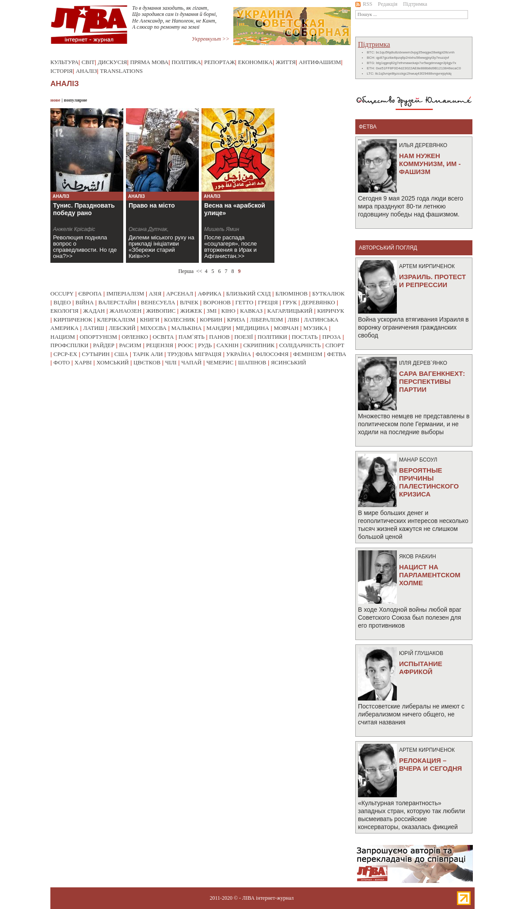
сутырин (96, 354)
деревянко (318, 302)
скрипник (258, 345)
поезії (243, 336)
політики (272, 336)
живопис (161, 310)
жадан (94, 310)
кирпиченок (72, 319)
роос (186, 345)
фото (61, 362)
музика (315, 328)
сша (121, 354)
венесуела (158, 302)
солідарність (300, 345)
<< (199, 271)
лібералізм (266, 319)
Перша (186, 271)
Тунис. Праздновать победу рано (84, 209)
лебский (122, 328)
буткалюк (328, 293)
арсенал (179, 293)
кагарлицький (289, 310)
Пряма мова (149, 62)
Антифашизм (320, 62)
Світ (88, 62)
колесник (179, 319)
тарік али (148, 354)
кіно (228, 310)
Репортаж (219, 62)
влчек (189, 302)
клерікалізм (116, 319)
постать (305, 336)
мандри (218, 328)
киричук (330, 310)
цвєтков (146, 362)
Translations (121, 71)
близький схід (248, 293)
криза (236, 319)
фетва (336, 354)
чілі (171, 362)
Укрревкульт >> (210, 39)
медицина (252, 328)
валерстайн (118, 302)
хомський (112, 362)
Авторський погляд (388, 248)
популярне (75, 99)
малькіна (186, 328)
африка (210, 293)
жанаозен (125, 310)
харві (83, 362)
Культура (64, 62)
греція (268, 302)
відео (62, 302)
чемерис (219, 362)
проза (331, 336)
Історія (61, 71)
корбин (211, 319)
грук (289, 302)
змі (212, 310)
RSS (363, 4)
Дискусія (112, 62)
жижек (191, 310)
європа (90, 293)
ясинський (288, 362)
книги (149, 319)
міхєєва (153, 328)
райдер (103, 345)
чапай (191, 362)
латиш (93, 328)
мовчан (286, 328)
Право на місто (152, 205)
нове (55, 99)
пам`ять (192, 336)
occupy (62, 293)
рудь (205, 345)
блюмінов (291, 293)
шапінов (252, 362)
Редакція (387, 4)
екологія (64, 310)
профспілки (69, 345)
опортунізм (98, 336)
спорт (334, 345)
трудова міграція (194, 354)
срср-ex (65, 354)
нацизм (62, 336)
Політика (186, 62)
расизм (130, 345)
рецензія (159, 345)
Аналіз (86, 71)
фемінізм (307, 354)
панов (219, 336)
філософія (271, 354)
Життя (286, 62)
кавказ (251, 310)
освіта (163, 336)
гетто (245, 302)
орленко (135, 336)
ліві (293, 319)
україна (238, 354)
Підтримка (415, 4)
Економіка (255, 62)
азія (155, 293)
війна (85, 302)
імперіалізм (125, 293)
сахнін (228, 345)
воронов (217, 302)
